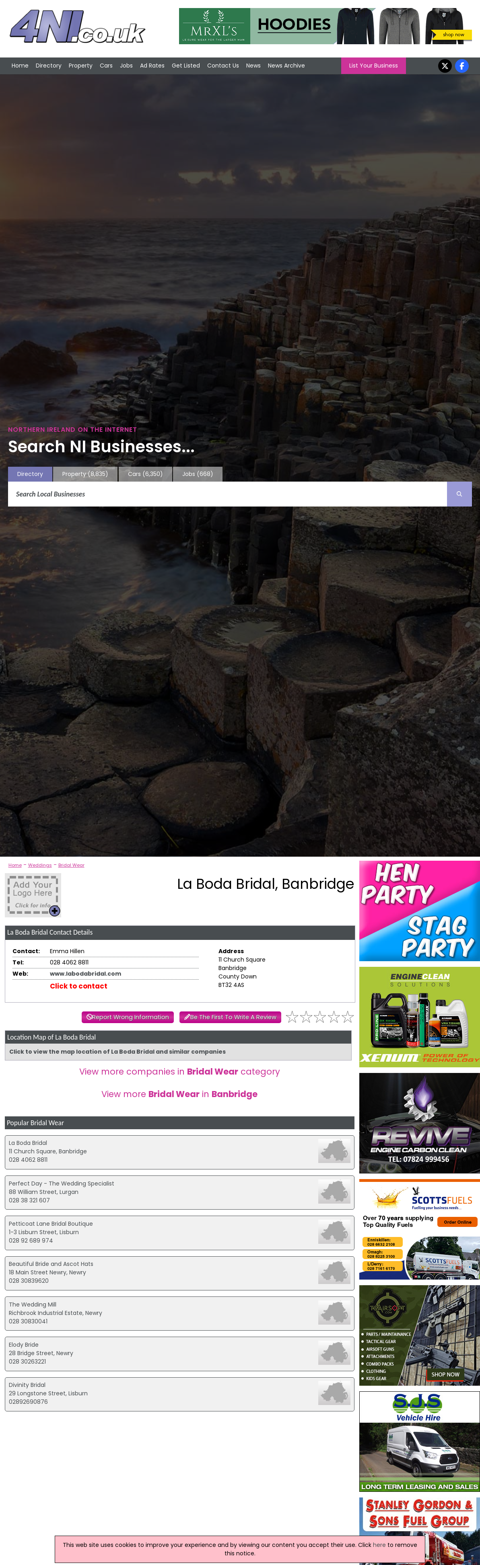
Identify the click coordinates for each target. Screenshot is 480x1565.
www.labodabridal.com (85, 974)
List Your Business (373, 66)
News (253, 66)
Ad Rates (152, 66)
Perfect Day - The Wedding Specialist (61, 1183)
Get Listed (186, 66)
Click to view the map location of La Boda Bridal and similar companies (117, 1052)
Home (20, 66)
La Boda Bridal (28, 1143)
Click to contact (78, 986)
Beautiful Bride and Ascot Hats (51, 1264)
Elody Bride (24, 1345)
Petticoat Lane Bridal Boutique (51, 1224)
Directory (49, 66)
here (379, 1545)
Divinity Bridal (27, 1385)
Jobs (126, 66)
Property (81, 66)
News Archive (286, 66)
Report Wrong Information (130, 1017)
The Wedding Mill (32, 1304)
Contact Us (223, 66)
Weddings (40, 865)
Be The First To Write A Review (233, 1017)
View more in (179, 1094)
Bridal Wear (71, 865)
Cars (106, 66)
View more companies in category (179, 1071)
